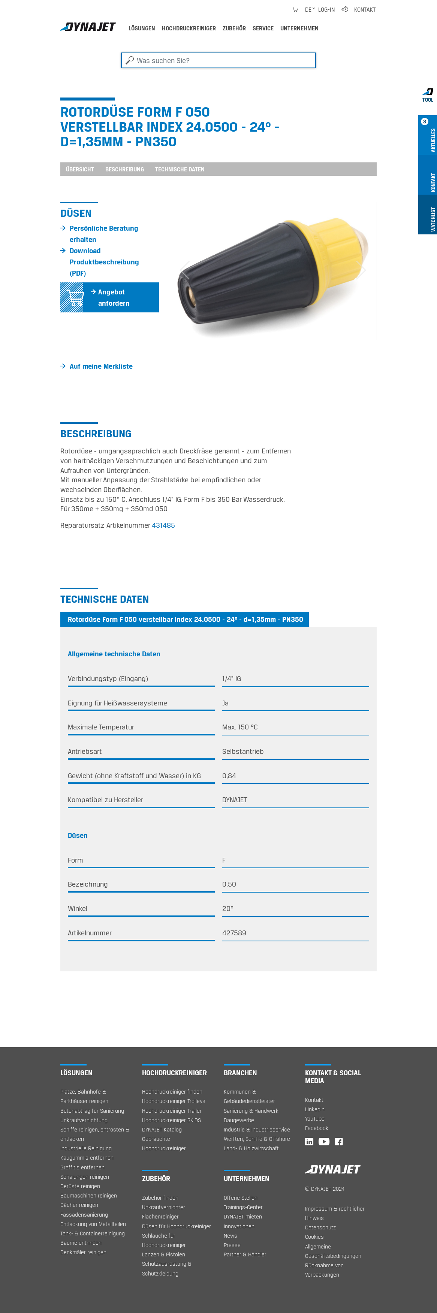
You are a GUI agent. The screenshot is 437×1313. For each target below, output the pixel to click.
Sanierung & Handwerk (251, 1110)
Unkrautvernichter (163, 1207)
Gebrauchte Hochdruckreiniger (164, 1143)
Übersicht (80, 169)
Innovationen (239, 1226)
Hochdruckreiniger (189, 28)
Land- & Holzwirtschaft (251, 1148)
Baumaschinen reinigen (88, 1195)
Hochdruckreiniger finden (172, 1091)
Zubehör (234, 28)
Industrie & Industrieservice (257, 1129)
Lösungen (142, 28)
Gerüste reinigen (80, 1186)
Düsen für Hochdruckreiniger (176, 1226)
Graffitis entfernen (82, 1167)
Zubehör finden (160, 1197)
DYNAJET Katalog (162, 1129)
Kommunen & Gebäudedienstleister (249, 1096)
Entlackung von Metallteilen (93, 1224)
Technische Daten (180, 169)
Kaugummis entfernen (87, 1157)
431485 (163, 525)
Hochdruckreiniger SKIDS (171, 1120)
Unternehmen (299, 28)
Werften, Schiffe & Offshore (257, 1139)
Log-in (326, 9)
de (308, 9)
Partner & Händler (245, 1254)
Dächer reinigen (79, 1205)
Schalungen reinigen (84, 1176)
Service (263, 28)
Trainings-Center (243, 1207)
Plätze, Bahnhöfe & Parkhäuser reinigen (84, 1096)
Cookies (314, 1236)
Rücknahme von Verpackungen (324, 1270)
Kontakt (365, 9)
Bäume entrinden (81, 1242)
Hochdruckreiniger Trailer (172, 1110)
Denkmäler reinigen (83, 1252)
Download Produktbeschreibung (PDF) (104, 261)
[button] (184, 271)
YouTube (315, 1118)
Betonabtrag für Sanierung (92, 1110)
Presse (232, 1245)
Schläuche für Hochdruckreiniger (164, 1240)
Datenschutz (320, 1227)
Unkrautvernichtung (84, 1120)
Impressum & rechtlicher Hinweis (335, 1213)
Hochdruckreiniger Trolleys (173, 1101)
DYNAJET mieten (243, 1216)
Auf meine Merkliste (101, 366)
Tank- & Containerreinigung (92, 1233)
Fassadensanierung (84, 1214)
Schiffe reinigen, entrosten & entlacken (94, 1134)
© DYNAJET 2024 (324, 1188)
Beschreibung (124, 169)
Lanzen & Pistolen (163, 1254)
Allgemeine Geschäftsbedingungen (333, 1251)
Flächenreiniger (160, 1216)
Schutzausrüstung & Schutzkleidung (167, 1268)
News (230, 1235)
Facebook (316, 1128)
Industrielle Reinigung (86, 1148)
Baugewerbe (239, 1120)
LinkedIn (315, 1109)
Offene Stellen (240, 1197)
